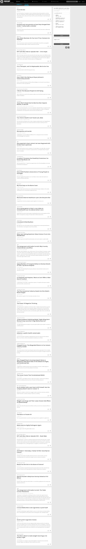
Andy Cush (19, 199)
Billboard (19, 36)
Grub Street (19, 220)
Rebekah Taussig (20, 161)
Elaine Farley (19, 223)
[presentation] (61, 31)
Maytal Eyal (19, 68)
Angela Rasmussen (20, 427)
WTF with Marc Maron (21, 50)
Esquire (18, 449)
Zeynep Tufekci (19, 294)
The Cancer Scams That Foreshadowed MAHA (31, 375)
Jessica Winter (19, 376)
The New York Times (21, 232)
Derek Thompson (20, 175)
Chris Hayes (24, 53)
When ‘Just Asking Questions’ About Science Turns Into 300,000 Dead (33, 234)
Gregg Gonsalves (20, 237)
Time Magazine (20, 64)
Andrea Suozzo (19, 106)
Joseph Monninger (20, 187)
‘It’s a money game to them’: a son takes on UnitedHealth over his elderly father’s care (30, 209)
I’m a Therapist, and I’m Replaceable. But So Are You (33, 66)
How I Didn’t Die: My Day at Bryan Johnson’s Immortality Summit (30, 77)
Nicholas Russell (20, 305)
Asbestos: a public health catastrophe (28, 333)
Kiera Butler (25, 249)
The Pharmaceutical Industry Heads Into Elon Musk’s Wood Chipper (33, 291)
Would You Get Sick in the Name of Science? (30, 464)
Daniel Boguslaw (20, 267)
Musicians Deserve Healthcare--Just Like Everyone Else (33, 197)
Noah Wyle (24, 437)
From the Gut (21, 10)
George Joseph (19, 211)
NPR (17, 141)
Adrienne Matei (19, 27)
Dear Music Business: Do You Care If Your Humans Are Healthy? (33, 38)
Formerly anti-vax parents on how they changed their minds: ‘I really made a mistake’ (33, 25)
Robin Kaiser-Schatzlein (21, 133)
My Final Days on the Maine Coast (27, 185)
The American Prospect (21, 116)
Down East (19, 183)
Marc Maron (19, 53)
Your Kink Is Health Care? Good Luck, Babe (30, 118)
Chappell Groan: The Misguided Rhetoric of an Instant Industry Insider (33, 345)
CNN (18, 244)
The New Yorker (20, 373)
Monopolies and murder (24, 131)
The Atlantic (19, 170)
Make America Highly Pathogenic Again (29, 425)
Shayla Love (19, 416)
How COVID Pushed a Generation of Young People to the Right (33, 172)
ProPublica (19, 101)
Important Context (21, 317)
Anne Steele (19, 479)
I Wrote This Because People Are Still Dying (30, 91)
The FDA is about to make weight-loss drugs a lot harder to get (32, 536)
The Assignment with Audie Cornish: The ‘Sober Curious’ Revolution (31, 490)
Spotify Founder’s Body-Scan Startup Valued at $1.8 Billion (32, 477)
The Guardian (19, 22)
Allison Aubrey (19, 146)
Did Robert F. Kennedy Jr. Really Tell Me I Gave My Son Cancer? (33, 451)
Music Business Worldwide (22, 89)
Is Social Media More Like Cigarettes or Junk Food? (32, 507)
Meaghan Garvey (20, 521)
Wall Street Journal (20, 474)
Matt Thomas (19, 92)
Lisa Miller (18, 404)
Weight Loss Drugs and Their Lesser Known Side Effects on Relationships (34, 401)
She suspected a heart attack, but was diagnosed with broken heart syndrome (33, 144)
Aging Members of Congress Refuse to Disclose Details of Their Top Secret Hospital (33, 264)
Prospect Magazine (21, 331)
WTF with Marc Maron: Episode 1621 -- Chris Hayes (32, 51)
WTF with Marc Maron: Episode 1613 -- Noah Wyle (32, 436)
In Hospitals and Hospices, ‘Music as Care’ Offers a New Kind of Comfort (33, 278)
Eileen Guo (19, 390)
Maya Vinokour (19, 80)
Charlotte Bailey (20, 334)
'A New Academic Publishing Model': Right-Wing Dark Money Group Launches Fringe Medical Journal (33, 320)
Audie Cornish (19, 249)
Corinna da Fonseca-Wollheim (22, 280)
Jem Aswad (19, 364)
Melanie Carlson (20, 119)
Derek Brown (24, 493)
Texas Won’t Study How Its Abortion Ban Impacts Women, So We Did (32, 103)
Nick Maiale (19, 41)
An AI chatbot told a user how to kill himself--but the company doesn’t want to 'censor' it (33, 388)
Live (26, 4)
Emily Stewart (19, 539)
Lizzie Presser (30, 106)
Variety (18, 358)
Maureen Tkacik (26, 119)
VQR (17, 8)
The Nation (19, 75)
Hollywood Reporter (21, 343)
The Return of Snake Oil (24, 414)
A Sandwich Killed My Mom (25, 222)
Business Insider (20, 129)
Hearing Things (20, 195)
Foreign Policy (19, 423)
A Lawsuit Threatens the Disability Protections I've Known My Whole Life (32, 159)
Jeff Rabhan (19, 348)
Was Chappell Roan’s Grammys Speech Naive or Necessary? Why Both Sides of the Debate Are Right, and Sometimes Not (33, 361)
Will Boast (18, 11)
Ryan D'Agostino (20, 454)
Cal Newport (19, 509)
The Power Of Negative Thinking (27, 303)
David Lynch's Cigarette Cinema (26, 520)
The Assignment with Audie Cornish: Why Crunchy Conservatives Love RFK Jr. (32, 247)
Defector (19, 301)
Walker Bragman (20, 322)
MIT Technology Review (21, 385)
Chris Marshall (30, 493)
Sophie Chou (25, 106)
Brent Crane (19, 466)
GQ (17, 518)
